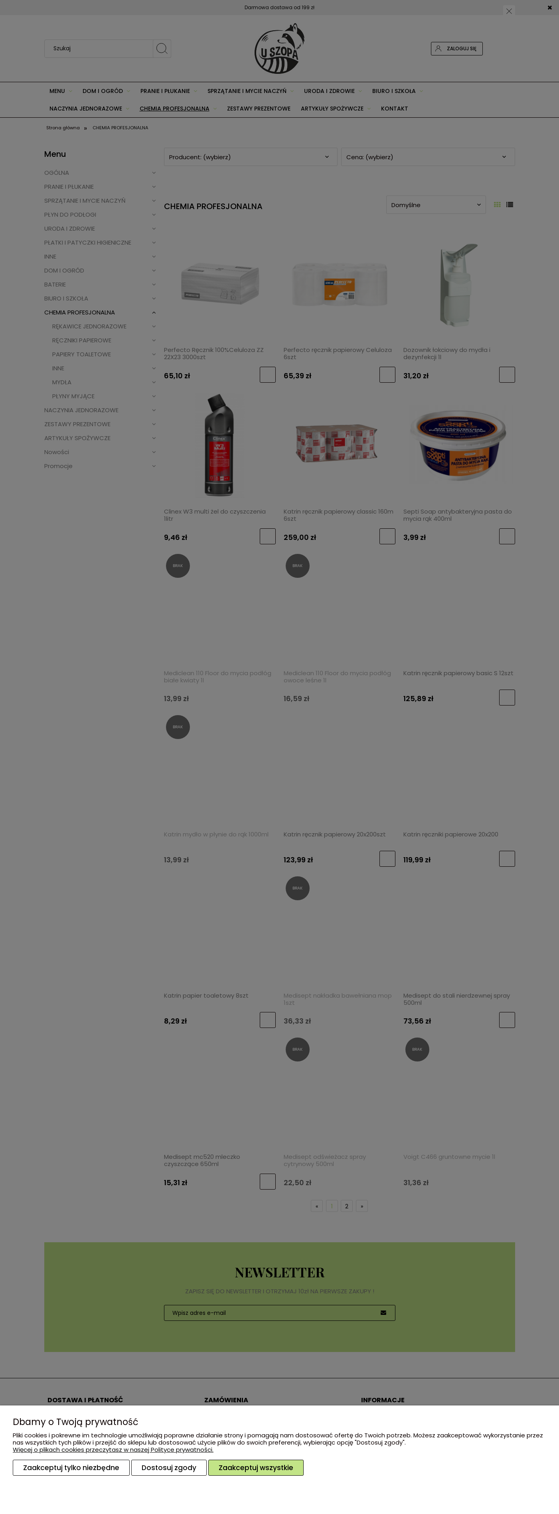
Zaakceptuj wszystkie (256, 1467)
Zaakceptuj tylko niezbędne (71, 1467)
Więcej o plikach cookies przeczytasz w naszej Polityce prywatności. (113, 1449)
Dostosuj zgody (169, 1467)
